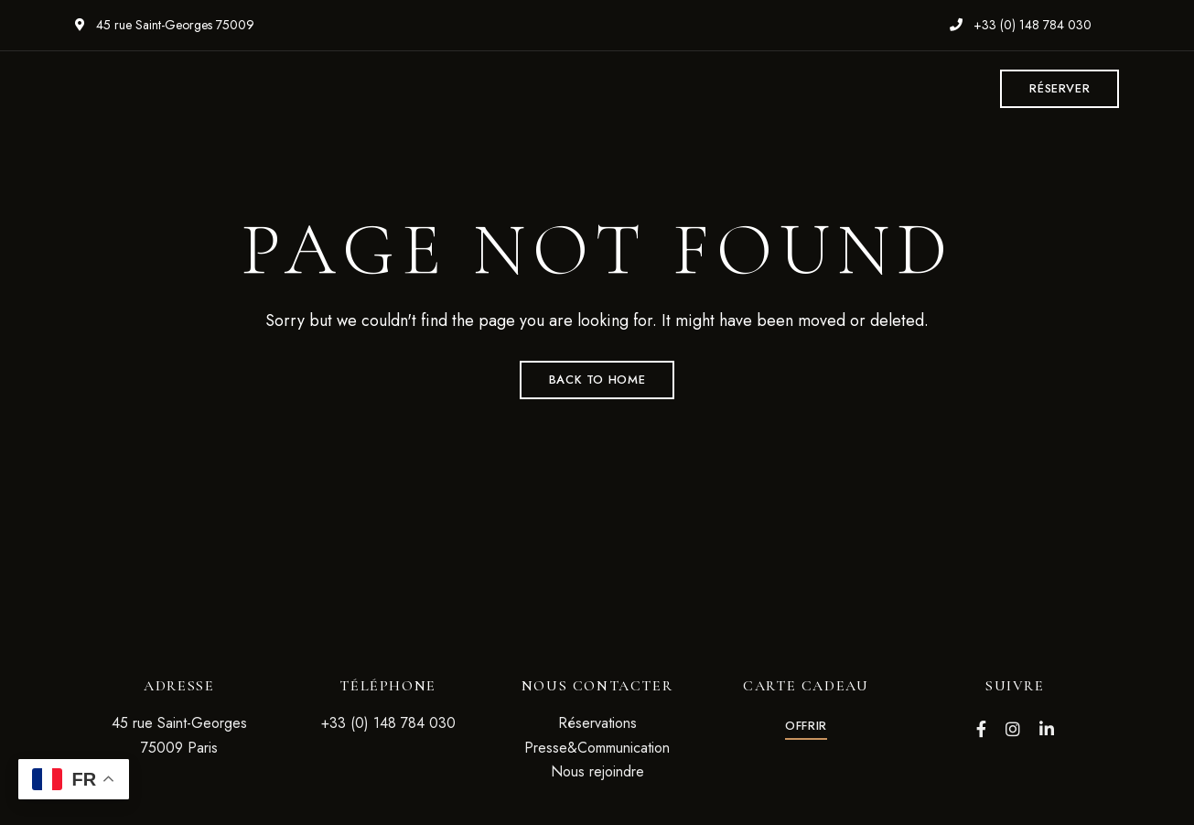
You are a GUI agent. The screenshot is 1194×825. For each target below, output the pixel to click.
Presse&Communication (597, 747)
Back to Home (597, 379)
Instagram (1013, 729)
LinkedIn (1046, 729)
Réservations (597, 722)
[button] (1059, 89)
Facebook (981, 729)
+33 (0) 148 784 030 (1021, 25)
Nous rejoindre (597, 771)
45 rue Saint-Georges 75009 (164, 25)
